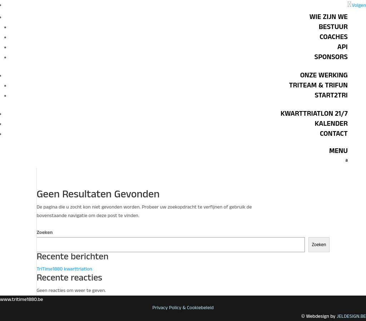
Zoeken (44, 232)
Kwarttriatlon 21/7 (314, 114)
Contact (334, 134)
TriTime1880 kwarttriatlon (64, 269)
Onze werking (324, 75)
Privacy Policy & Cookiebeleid (183, 307)
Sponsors (331, 57)
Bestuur (333, 27)
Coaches (334, 37)
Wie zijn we (329, 17)
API (342, 47)
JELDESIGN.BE (351, 316)
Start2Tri (331, 95)
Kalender (331, 124)
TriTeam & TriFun (318, 85)
